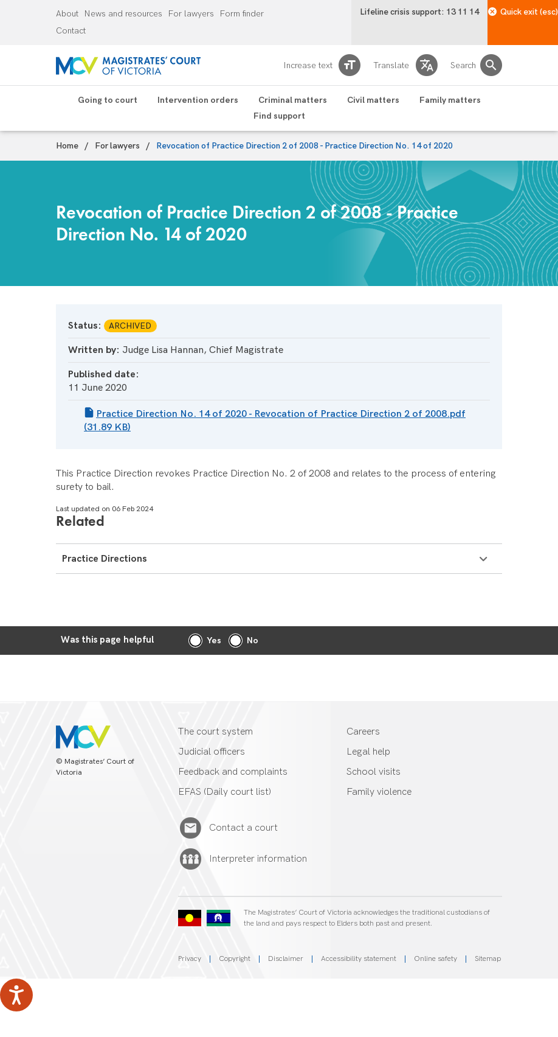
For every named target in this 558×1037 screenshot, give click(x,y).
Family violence (379, 792)
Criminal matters (292, 100)
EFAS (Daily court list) (224, 792)
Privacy (189, 958)
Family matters (450, 100)
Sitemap (488, 958)
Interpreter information (258, 859)
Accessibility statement (358, 958)
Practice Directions (274, 559)
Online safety (435, 958)
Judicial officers (211, 752)
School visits (373, 772)
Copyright (234, 958)
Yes (214, 640)
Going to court (107, 100)
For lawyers (191, 14)
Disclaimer (285, 958)
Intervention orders (197, 100)
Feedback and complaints (233, 772)
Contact (71, 31)
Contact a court (243, 828)
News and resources (123, 14)
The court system (215, 732)
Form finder (242, 14)
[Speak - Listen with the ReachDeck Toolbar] (16, 995)
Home (67, 146)
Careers (363, 732)
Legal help (368, 752)
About (67, 14)
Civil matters (373, 100)
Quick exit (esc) (523, 12)
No (252, 640)
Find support (279, 116)
